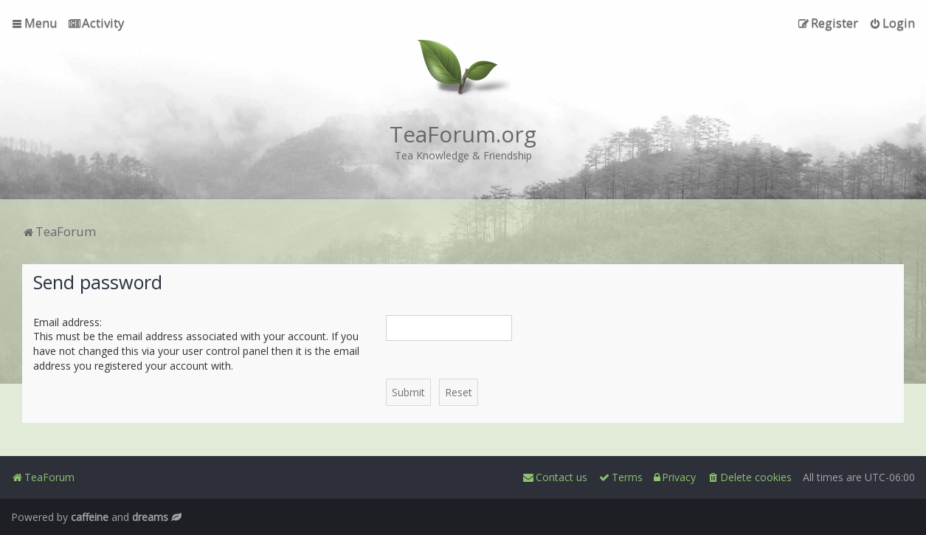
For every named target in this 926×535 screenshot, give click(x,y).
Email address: (67, 322)
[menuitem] (96, 23)
